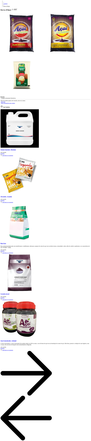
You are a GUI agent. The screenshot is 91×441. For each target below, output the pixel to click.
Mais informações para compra (8, 103)
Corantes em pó (5, 294)
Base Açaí (3, 243)
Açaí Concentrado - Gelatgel (8, 340)
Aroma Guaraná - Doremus (8, 149)
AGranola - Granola (6, 196)
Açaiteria (5, 3)
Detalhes (2, 153)
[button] (3, 102)
